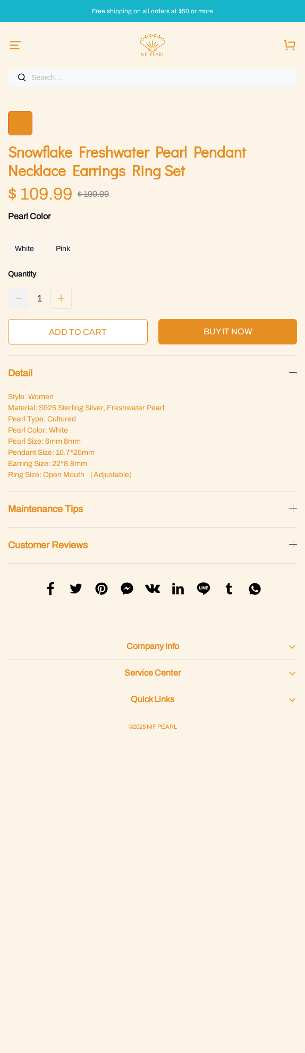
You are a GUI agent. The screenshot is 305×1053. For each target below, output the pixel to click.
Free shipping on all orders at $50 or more (152, 11)
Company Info (152, 646)
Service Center (152, 672)
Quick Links (152, 699)
